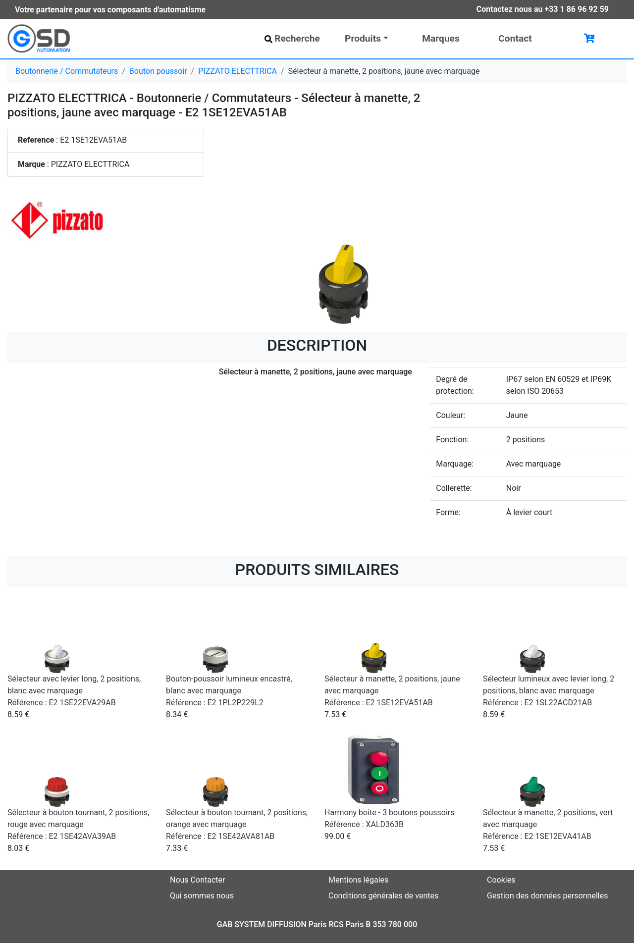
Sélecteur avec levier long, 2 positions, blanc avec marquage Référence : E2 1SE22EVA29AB (74, 690)
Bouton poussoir (158, 71)
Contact (514, 38)
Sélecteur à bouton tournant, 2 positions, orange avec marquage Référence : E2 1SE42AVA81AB (237, 824)
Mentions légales (358, 880)
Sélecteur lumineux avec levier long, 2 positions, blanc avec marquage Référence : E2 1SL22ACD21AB (548, 690)
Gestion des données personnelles (547, 895)
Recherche (292, 38)
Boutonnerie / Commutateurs (66, 71)
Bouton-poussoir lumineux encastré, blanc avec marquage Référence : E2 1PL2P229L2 (229, 690)
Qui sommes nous (202, 895)
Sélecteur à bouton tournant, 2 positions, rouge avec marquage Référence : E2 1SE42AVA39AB (78, 824)
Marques (441, 38)
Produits (363, 38)
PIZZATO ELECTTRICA (237, 71)
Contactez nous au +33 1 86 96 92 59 (542, 9)
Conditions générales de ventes (383, 895)
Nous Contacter (197, 880)
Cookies (501, 880)
